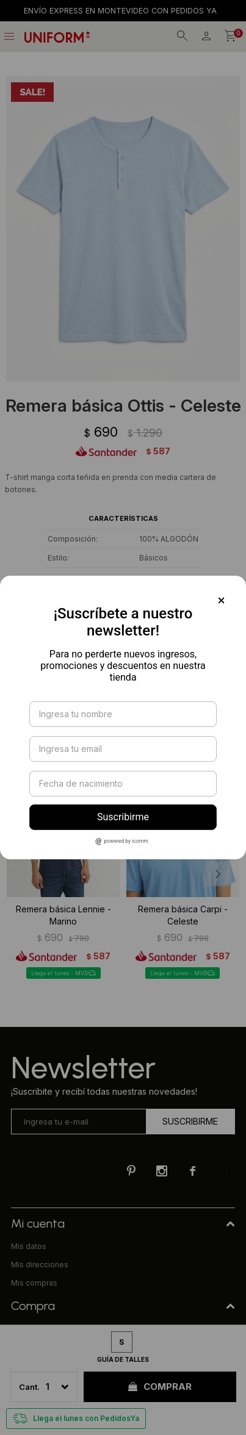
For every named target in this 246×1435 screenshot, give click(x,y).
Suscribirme (123, 817)
